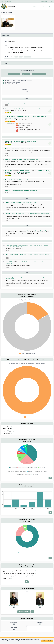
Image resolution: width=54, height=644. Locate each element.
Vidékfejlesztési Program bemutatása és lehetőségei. (24, 190)
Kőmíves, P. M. (14, 116)
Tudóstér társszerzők (14, 74)
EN (51, 1)
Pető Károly (40, 605)
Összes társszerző (23, 611)
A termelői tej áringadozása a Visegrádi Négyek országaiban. (33, 230)
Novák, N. (7, 103)
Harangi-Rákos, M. (22, 116)
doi (6, 112)
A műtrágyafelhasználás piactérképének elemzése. (23, 141)
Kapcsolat (8, 1)
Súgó (2, 1)
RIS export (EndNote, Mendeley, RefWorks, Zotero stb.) (17, 80)
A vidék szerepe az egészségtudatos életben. (22, 103)
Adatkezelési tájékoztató (6, 642)
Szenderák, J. (9, 230)
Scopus (13, 121)
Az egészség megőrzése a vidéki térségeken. (27, 202)
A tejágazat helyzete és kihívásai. (41, 254)
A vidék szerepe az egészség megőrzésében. (22, 148)
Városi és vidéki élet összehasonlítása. (20, 179)
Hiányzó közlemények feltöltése (11, 82)
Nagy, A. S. (27, 170)
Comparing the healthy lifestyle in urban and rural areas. (25, 159)
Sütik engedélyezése (47, 640)
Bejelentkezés (44, 1)
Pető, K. (30, 116)
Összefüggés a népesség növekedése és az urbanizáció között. (26, 109)
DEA (9, 112)
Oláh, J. (27, 262)
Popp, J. (8, 254)
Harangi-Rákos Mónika (14, 605)
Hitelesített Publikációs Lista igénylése (13, 84)
